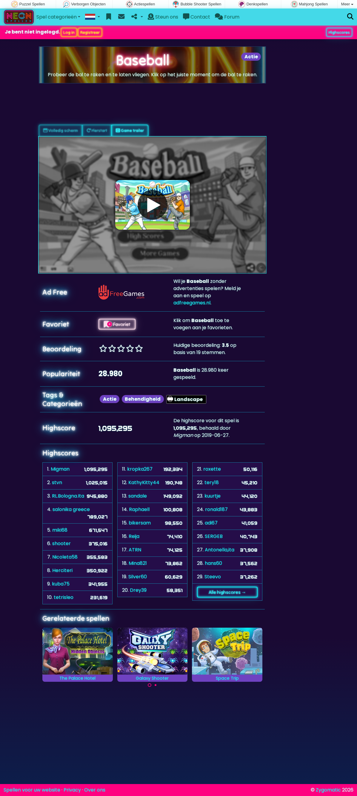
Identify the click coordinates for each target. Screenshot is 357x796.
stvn (57, 482)
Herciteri (62, 570)
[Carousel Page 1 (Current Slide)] (149, 685)
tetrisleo (63, 597)
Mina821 (138, 563)
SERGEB (214, 536)
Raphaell (139, 509)
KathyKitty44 (143, 482)
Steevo (212, 576)
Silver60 (137, 576)
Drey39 (138, 590)
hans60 (213, 563)
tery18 (211, 482)
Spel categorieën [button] (56, 16)
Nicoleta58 (65, 556)
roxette (212, 469)
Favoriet (117, 324)
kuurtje (212, 495)
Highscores (339, 32)
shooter (61, 543)
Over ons (94, 789)
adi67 (211, 522)
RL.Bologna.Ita (68, 495)
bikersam (140, 522)
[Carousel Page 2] (155, 685)
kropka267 (140, 469)
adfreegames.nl (191, 302)
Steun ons (163, 16)
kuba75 (61, 583)
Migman (60, 469)
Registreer (90, 32)
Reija (134, 536)
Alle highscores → (227, 592)
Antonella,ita (219, 549)
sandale (137, 495)
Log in (69, 32)
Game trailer (130, 130)
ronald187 (216, 509)
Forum (227, 16)
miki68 (59, 530)
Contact (196, 16)
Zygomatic (328, 789)
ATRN (135, 549)
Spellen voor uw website (32, 789)
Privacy (72, 789)
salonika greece (71, 509)
